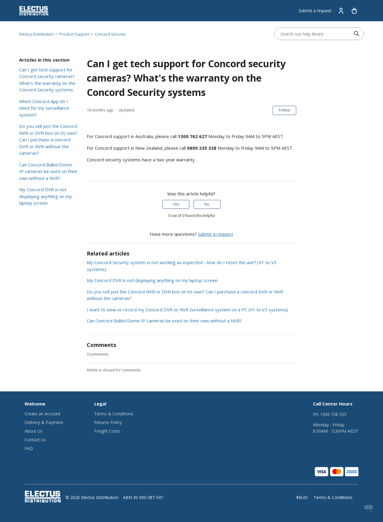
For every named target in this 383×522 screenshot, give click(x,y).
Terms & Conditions (113, 414)
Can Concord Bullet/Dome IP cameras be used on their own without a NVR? (48, 171)
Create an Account (42, 414)
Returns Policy (108, 422)
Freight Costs (107, 431)
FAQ (29, 448)
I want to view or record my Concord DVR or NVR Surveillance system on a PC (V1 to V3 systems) (187, 310)
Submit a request (315, 10)
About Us (33, 431)
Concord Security (110, 34)
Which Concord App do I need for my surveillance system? (44, 108)
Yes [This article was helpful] (176, 204)
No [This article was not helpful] (206, 204)
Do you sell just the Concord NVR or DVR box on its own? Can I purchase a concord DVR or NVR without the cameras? (48, 139)
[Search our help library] (313, 34)
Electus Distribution (36, 34)
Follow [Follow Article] (284, 110)
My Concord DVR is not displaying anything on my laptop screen (45, 196)
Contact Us (35, 440)
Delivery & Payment (44, 422)
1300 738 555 (333, 414)
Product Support (74, 34)
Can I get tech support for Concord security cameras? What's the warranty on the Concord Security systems (47, 80)
